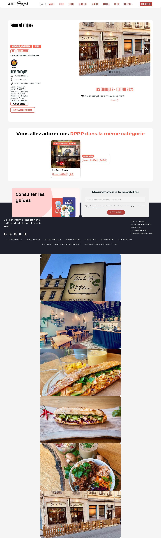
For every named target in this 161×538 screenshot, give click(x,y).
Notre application (124, 239)
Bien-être (95, 4)
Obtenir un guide (33, 239)
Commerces (83, 4)
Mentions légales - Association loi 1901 (101, 244)
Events (116, 4)
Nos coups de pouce (52, 239)
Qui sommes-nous (14, 239)
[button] (128, 4)
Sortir (61, 4)
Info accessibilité (22, 110)
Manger (51, 4)
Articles (106, 4)
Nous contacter (107, 239)
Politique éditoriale (72, 239)
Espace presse (91, 239)
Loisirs (71, 4)
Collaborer (146, 4)
